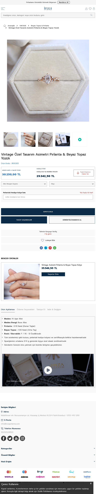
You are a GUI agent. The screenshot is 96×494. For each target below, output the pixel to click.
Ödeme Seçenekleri (25, 309)
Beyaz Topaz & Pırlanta (40, 26)
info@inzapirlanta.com (10, 424)
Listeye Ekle (48, 240)
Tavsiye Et (40, 309)
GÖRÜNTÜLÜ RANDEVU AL (72, 220)
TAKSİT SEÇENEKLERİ (24, 220)
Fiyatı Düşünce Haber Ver (84, 173)
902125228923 (7, 432)
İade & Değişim (54, 309)
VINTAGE (23, 26)
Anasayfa (9, 26)
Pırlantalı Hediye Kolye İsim (14, 193)
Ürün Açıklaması (8, 309)
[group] (48, 81)
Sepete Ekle (53, 274)
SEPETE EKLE (48, 212)
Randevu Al (63, 2)
